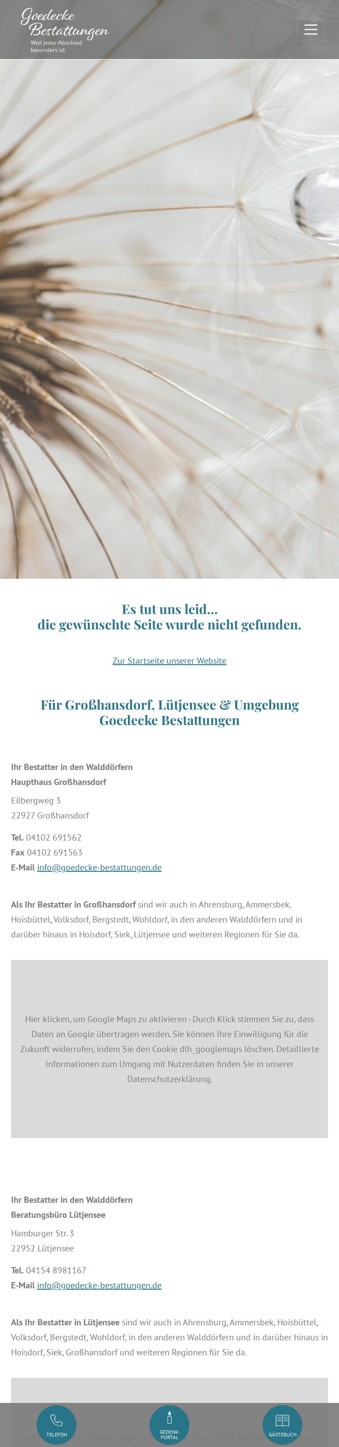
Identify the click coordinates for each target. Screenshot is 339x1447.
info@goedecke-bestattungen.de (99, 867)
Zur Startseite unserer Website (169, 660)
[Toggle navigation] (311, 30)
